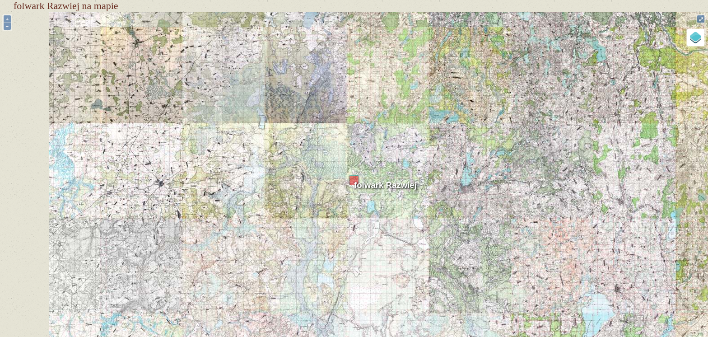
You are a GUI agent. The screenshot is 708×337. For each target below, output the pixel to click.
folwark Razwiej (385, 185)
